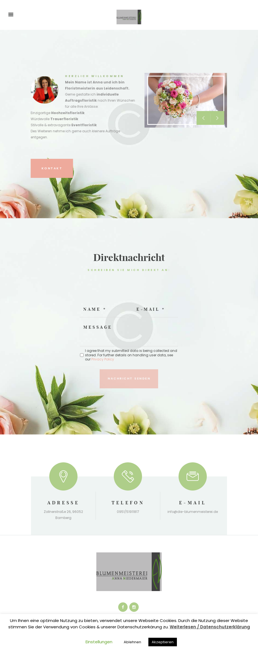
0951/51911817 (128, 511)
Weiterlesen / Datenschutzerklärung (210, 627)
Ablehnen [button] (132, 642)
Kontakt (33, 168)
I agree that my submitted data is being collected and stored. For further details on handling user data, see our (131, 355)
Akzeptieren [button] (163, 642)
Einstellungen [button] (99, 642)
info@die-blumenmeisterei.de (192, 511)
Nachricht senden (129, 378)
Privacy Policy (102, 359)
